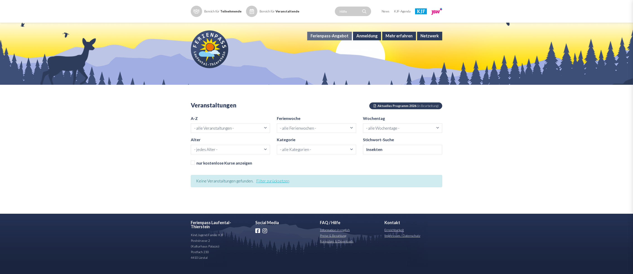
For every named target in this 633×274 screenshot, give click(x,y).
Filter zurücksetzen (274, 187)
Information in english (335, 237)
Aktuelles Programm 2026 (406, 112)
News (385, 11)
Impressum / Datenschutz (402, 242)
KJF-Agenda (402, 11)
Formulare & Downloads (336, 248)
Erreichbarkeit (394, 237)
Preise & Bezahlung (333, 242)
